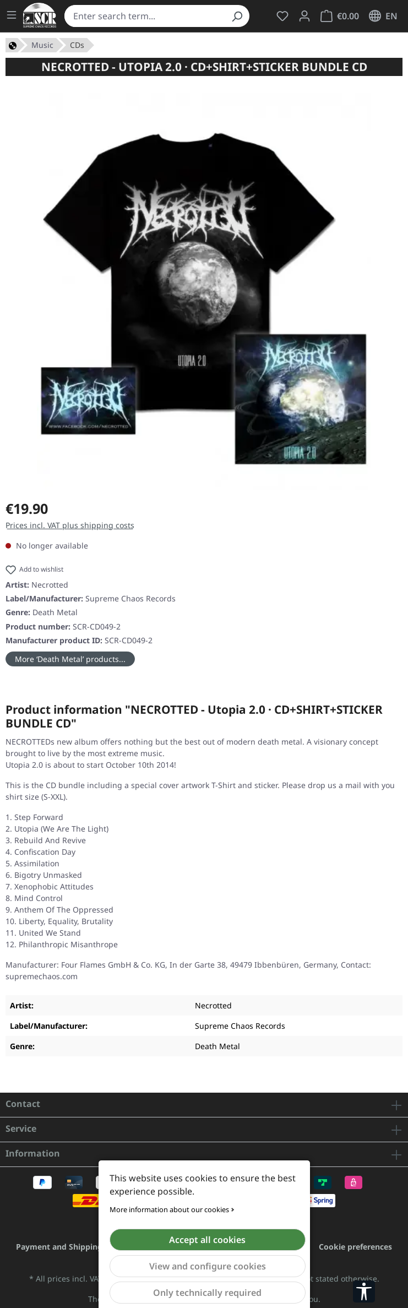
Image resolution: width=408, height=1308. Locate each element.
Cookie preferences (355, 1246)
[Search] (236, 16)
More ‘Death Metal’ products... (70, 659)
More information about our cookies (169, 1209)
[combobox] (144, 16)
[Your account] (304, 16)
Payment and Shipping (59, 1246)
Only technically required (207, 1293)
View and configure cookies (207, 1266)
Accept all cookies (207, 1240)
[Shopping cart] (339, 16)
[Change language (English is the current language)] (383, 16)
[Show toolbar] (364, 1291)
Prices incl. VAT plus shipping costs (70, 525)
